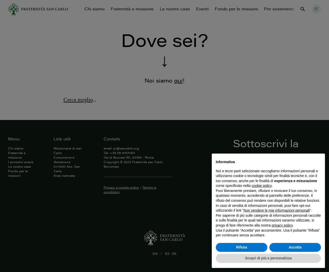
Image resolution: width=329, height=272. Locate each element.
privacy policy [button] (282, 225)
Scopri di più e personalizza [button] (268, 258)
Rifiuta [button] (241, 247)
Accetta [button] (295, 247)
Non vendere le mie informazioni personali (277, 210)
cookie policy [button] (262, 186)
